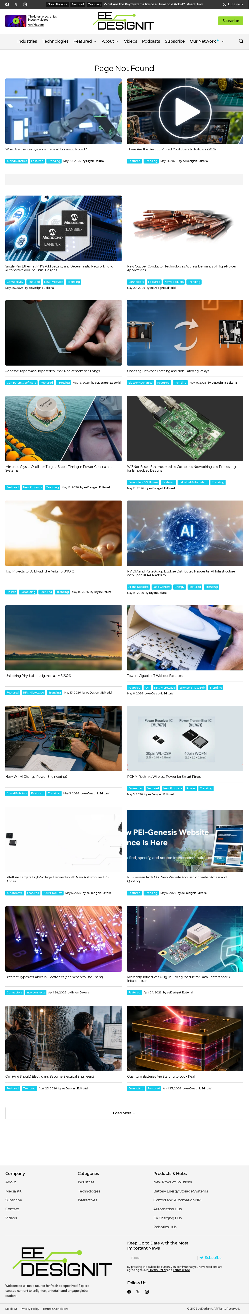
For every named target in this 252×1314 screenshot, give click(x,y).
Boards (11, 592)
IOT (147, 687)
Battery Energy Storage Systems (180, 1191)
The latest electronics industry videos (42, 18)
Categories (88, 1173)
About (10, 1182)
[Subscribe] (211, 1258)
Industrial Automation (193, 482)
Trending (94, 4)
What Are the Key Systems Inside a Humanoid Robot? (144, 4)
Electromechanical (140, 382)
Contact (12, 1209)
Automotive (15, 893)
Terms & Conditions (55, 1308)
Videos (11, 1218)
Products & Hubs (170, 1173)
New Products (53, 281)
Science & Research (192, 687)
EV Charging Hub (167, 1218)
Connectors (136, 281)
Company (15, 1173)
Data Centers (161, 586)
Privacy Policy (157, 1270)
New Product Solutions (172, 1182)
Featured (78, 4)
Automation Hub (167, 1209)
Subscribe (13, 1200)
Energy (179, 586)
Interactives (87, 1200)
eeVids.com (36, 24)
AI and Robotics (57, 4)
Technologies (89, 1191)
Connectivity (15, 281)
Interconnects (36, 992)
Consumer (135, 788)
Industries (86, 1182)
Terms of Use (181, 1270)
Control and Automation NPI (177, 1200)
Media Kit (13, 1191)
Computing (28, 592)
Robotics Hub (164, 1227)
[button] (232, 4)
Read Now (195, 4)
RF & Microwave (33, 692)
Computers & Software (21, 382)
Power (190, 788)
